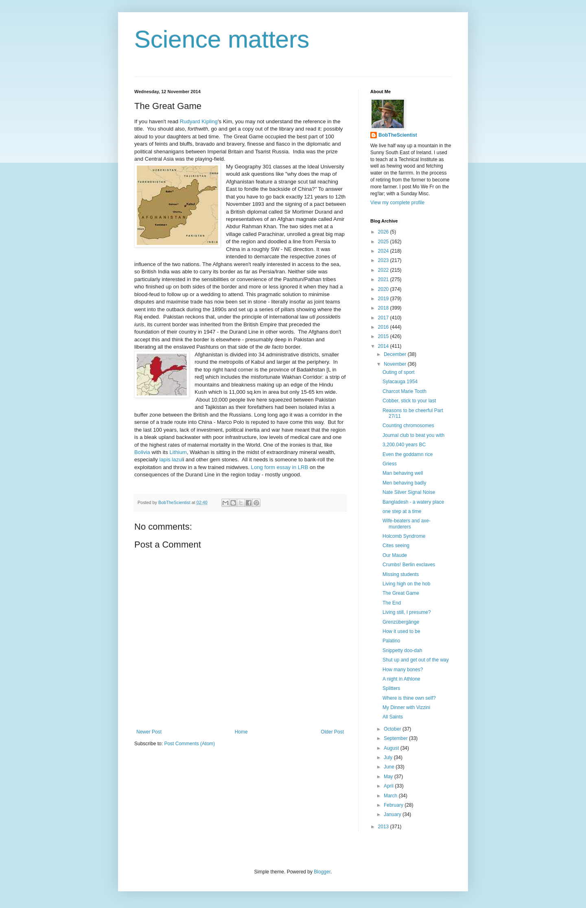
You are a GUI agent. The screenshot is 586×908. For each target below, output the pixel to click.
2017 (384, 318)
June (390, 767)
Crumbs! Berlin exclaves (409, 565)
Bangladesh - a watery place (413, 502)
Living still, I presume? (407, 612)
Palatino (391, 641)
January (393, 814)
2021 (384, 279)
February (394, 805)
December (396, 354)
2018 (384, 308)
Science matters (221, 39)
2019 (384, 298)
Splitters (391, 688)
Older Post (332, 732)
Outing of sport (399, 372)
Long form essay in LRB (279, 467)
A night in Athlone (401, 679)
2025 (384, 241)
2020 (384, 289)
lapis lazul (171, 459)
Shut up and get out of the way (416, 660)
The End (392, 603)
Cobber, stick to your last (409, 401)
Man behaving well (403, 473)
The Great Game (401, 593)
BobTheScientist (397, 135)
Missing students (401, 574)
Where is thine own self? (409, 698)
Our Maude (395, 555)
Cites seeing (396, 545)
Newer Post (149, 732)
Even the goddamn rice (408, 454)
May (389, 776)
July (389, 757)
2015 (384, 336)
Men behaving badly (404, 483)
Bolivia (142, 452)
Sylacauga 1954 (400, 381)
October (393, 729)
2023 (384, 260)
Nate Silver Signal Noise (409, 492)
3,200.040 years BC (404, 444)
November (396, 364)
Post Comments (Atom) (189, 743)
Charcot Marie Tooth (404, 391)
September (396, 738)
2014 (384, 346)
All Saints (393, 717)
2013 (384, 826)
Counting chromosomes (408, 425)
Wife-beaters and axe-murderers (407, 523)
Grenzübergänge (401, 622)
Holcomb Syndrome (404, 536)
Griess (390, 464)
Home (241, 732)
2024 (384, 251)
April (389, 786)
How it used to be (401, 631)
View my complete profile (397, 202)
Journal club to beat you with (413, 435)
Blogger (322, 872)
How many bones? (403, 669)
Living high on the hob (406, 584)
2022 (384, 270)
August (392, 748)
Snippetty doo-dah (402, 650)
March (391, 796)
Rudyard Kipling (199, 121)
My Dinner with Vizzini (406, 707)
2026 (384, 232)
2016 (384, 327)
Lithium (178, 452)
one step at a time (402, 511)
